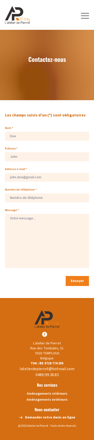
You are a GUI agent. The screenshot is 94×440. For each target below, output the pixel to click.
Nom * (9, 128)
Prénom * (11, 149)
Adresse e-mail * (16, 169)
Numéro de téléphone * (21, 190)
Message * (12, 210)
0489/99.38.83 (47, 375)
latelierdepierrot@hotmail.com (47, 369)
